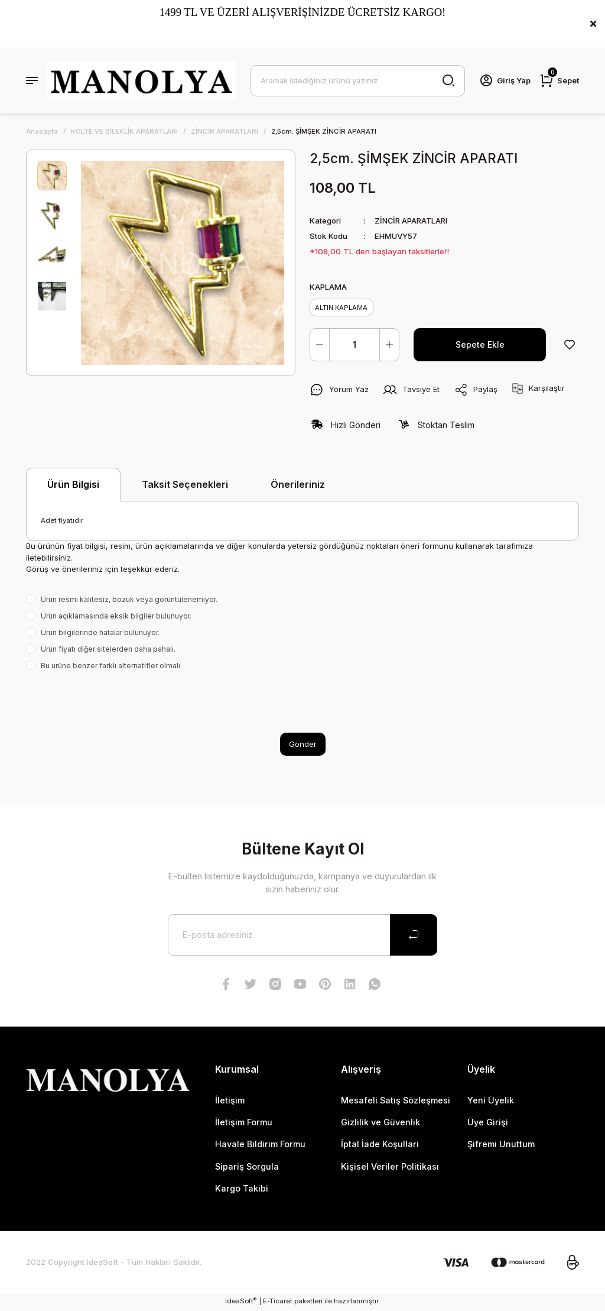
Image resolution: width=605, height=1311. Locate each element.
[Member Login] (504, 80)
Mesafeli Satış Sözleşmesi (395, 1101)
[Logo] (141, 80)
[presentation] (116, 703)
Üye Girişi (487, 1124)
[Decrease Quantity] (319, 346)
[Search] (357, 80)
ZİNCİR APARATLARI (412, 220)
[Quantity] (354, 346)
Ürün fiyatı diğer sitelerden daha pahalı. (108, 650)
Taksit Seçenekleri (185, 485)
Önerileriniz (298, 485)
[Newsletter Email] (302, 936)
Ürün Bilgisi (73, 486)
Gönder (303, 745)
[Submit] (413, 936)
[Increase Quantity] (389, 346)
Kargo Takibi (241, 1190)
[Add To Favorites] (569, 345)
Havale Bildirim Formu (260, 1146)
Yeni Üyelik (490, 1101)
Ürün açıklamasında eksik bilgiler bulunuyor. (116, 617)
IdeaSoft (240, 1302)
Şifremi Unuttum (501, 1146)
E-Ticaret (277, 1303)
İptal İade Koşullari (380, 1146)
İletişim (230, 1101)
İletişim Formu (243, 1124)
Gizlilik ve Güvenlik (380, 1124)
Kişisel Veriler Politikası (390, 1168)
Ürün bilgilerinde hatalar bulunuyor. (100, 633)
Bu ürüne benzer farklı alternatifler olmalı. (111, 666)
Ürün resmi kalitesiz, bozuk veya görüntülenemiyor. (129, 600)
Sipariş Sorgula (247, 1168)
